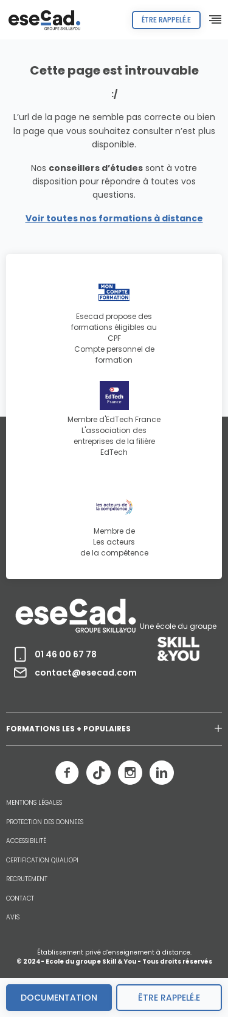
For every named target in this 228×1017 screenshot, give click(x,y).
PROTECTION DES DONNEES (44, 822)
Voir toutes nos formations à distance (114, 218)
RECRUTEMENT (26, 879)
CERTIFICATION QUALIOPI (42, 860)
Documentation (59, 998)
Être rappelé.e (166, 20)
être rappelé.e (169, 998)
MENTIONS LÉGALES (34, 803)
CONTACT (20, 898)
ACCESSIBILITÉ (26, 841)
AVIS (12, 917)
